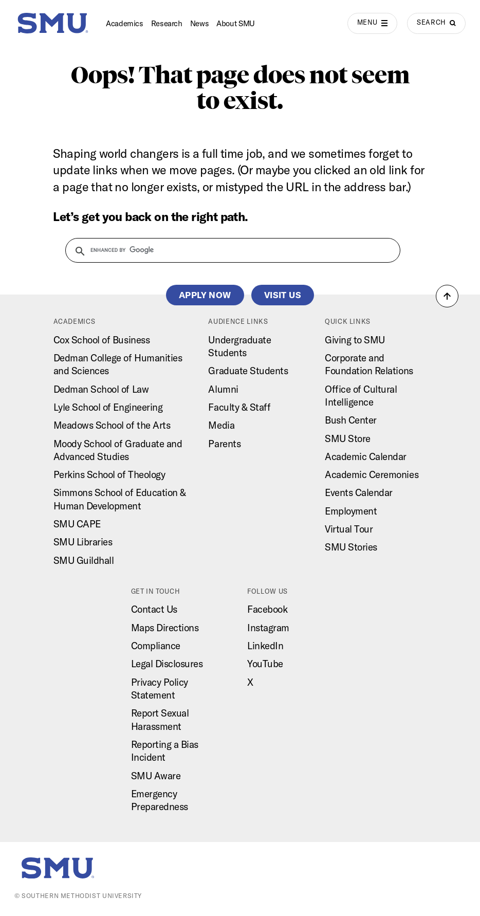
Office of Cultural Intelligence (361, 395)
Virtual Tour (349, 529)
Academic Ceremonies (371, 474)
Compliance (155, 645)
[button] (447, 296)
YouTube (265, 663)
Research (166, 23)
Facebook (267, 609)
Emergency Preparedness (159, 800)
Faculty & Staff (239, 407)
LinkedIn (265, 645)
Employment (351, 511)
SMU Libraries (83, 542)
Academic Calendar (366, 456)
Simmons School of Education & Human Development (119, 498)
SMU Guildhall (83, 560)
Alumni (223, 389)
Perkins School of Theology (109, 474)
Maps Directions (165, 627)
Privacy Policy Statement (159, 688)
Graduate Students (248, 370)
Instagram (268, 627)
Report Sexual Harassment (160, 719)
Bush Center (351, 420)
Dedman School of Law (101, 389)
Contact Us (154, 609)
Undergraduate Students (239, 346)
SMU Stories (351, 547)
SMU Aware (156, 776)
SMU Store (348, 438)
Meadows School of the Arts (112, 425)
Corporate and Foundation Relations (369, 364)
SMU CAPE (77, 524)
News (199, 23)
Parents (224, 443)
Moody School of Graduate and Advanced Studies (117, 450)
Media (221, 425)
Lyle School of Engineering (108, 407)
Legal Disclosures (167, 663)
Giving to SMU (355, 340)
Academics (124, 23)
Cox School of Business (101, 340)
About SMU (235, 23)
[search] (226, 250)
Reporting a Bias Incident (165, 750)
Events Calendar (359, 492)
